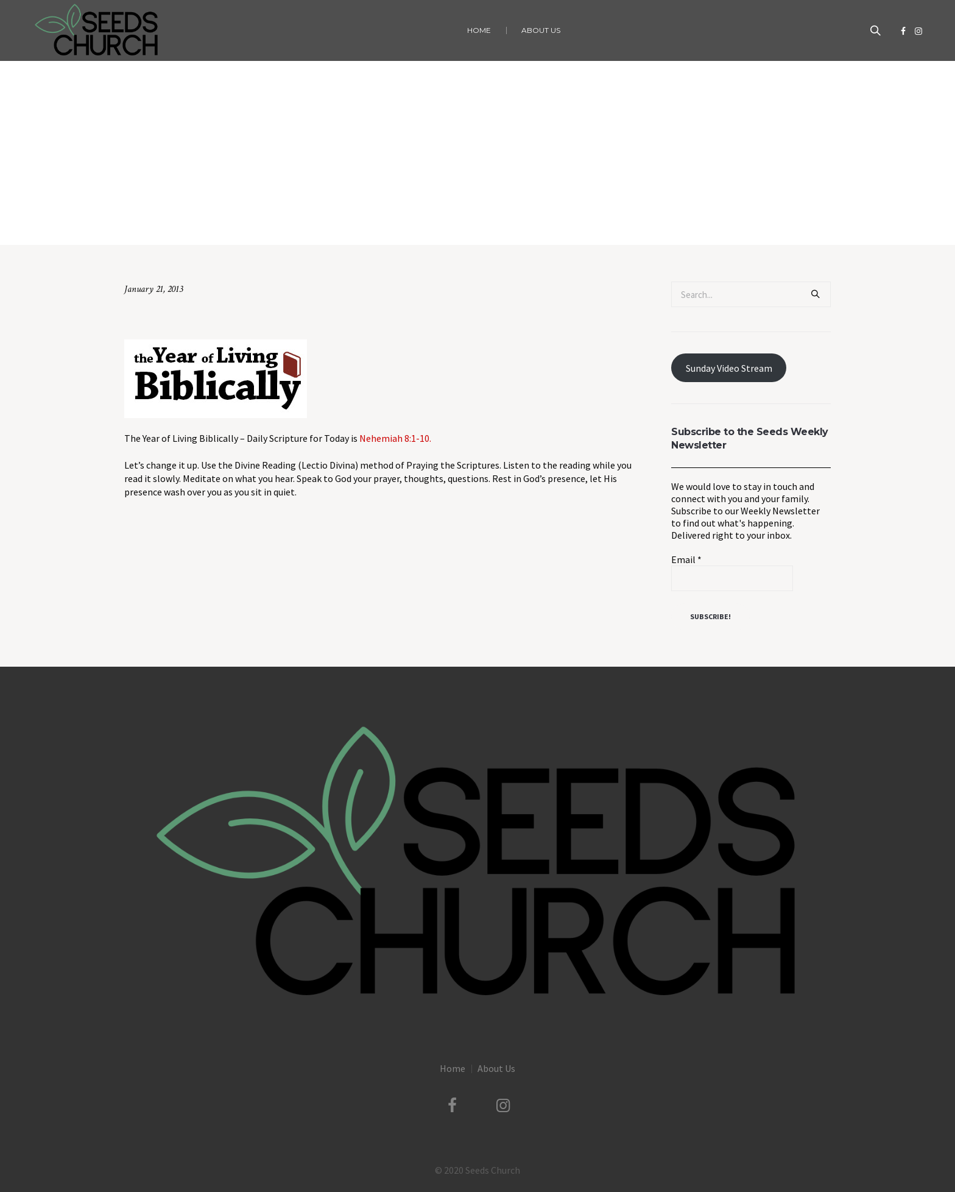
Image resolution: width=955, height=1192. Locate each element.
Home (382, 219)
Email (686, 559)
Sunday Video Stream (729, 368)
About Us (496, 1068)
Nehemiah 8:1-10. (395, 438)
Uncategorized (426, 219)
